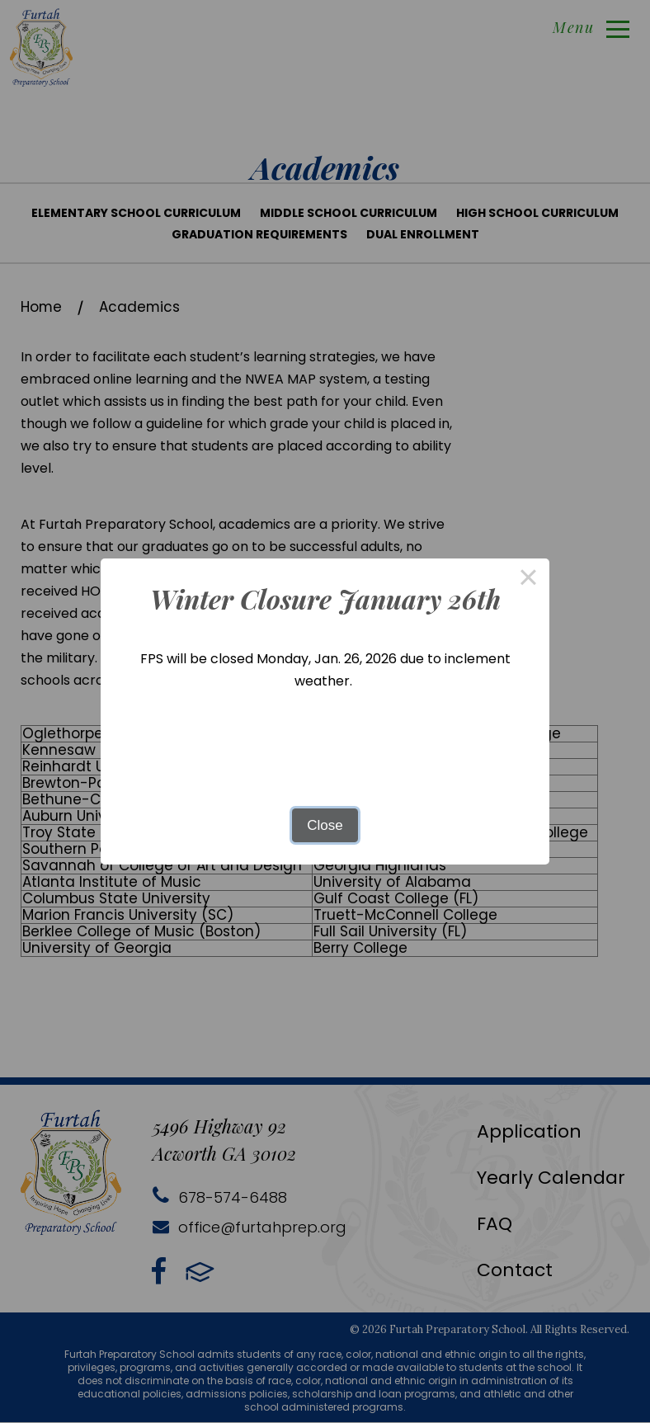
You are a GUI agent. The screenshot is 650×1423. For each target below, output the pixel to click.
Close (324, 825)
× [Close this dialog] (528, 579)
